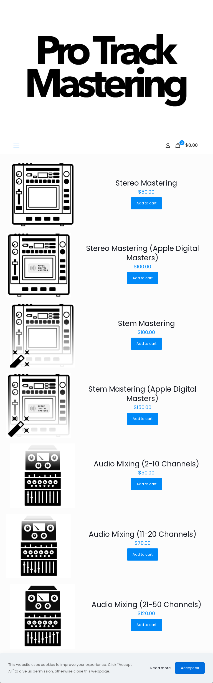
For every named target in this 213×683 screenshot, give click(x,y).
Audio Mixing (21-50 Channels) (146, 605)
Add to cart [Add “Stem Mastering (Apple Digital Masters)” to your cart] (143, 418)
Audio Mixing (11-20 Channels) (142, 534)
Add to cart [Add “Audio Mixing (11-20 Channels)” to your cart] (143, 554)
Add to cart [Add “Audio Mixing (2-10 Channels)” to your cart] (146, 484)
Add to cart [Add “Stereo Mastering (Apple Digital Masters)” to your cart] (143, 278)
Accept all (190, 668)
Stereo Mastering (146, 183)
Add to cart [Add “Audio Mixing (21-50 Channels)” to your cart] (146, 624)
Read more (160, 668)
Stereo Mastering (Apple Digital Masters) (142, 253)
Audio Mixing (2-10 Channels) (146, 464)
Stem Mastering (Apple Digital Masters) (142, 394)
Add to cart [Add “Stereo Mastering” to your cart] (146, 203)
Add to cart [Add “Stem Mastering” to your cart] (146, 343)
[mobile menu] (16, 146)
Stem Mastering (146, 323)
